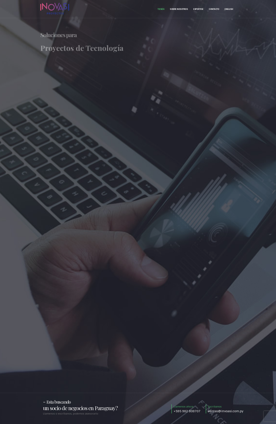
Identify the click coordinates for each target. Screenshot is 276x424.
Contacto (214, 9)
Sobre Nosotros (179, 9)
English (229, 9)
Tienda (161, 9)
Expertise (198, 9)
